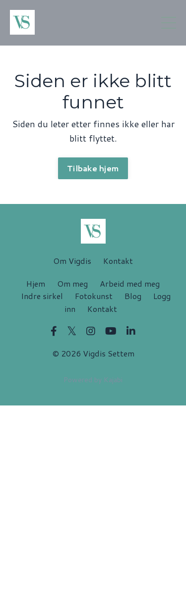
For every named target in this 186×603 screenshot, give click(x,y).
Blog (132, 296)
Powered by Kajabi (93, 380)
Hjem (35, 283)
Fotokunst (94, 296)
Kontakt (118, 260)
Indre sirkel (42, 296)
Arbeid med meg (130, 283)
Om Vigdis (72, 260)
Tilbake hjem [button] (93, 168)
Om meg (72, 283)
